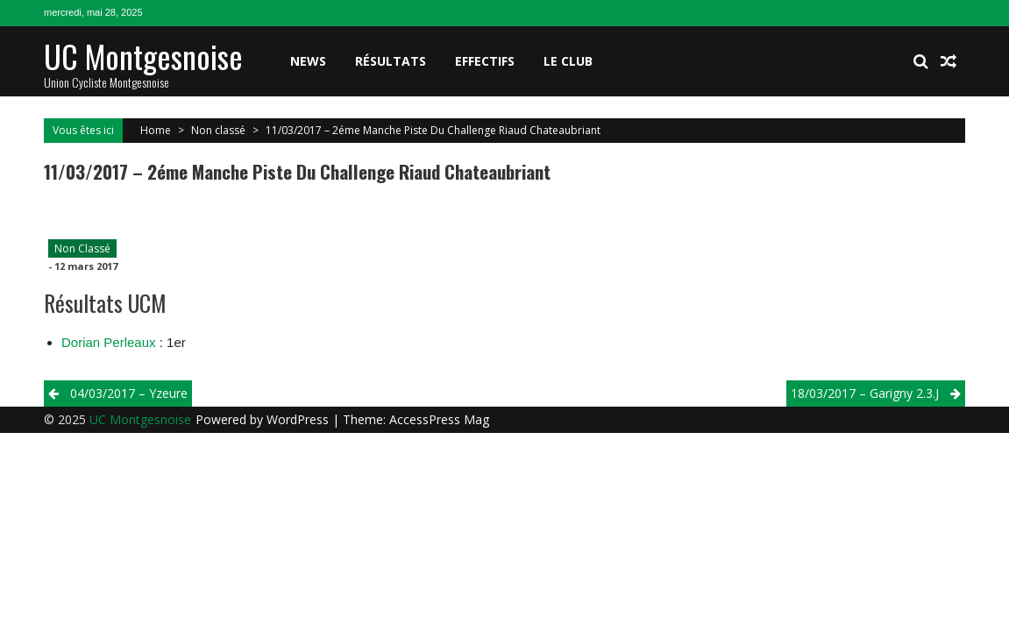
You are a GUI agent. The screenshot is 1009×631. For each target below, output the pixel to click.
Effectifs (485, 61)
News (308, 61)
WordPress (299, 419)
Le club (568, 61)
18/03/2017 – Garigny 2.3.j (865, 393)
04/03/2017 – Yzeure (129, 393)
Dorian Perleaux (108, 342)
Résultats (390, 61)
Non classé (218, 130)
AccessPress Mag (439, 419)
